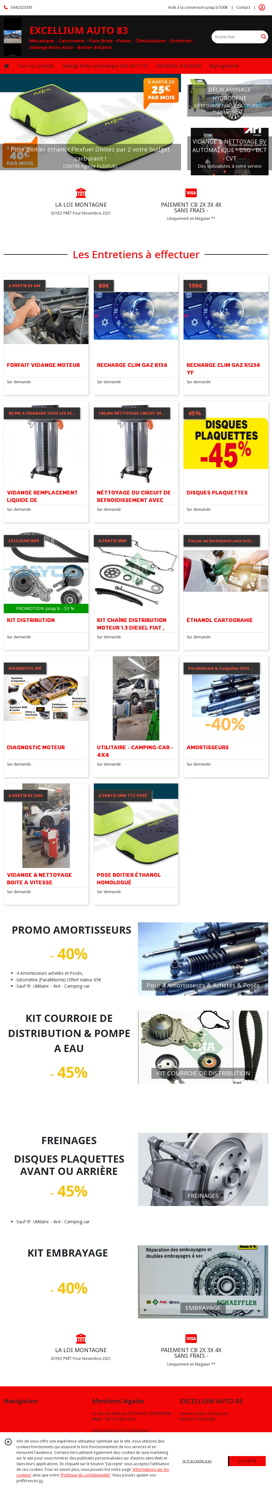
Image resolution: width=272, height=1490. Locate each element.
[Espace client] (262, 7)
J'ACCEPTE (247, 1461)
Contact (243, 7)
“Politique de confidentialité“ (85, 1475)
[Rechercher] (264, 37)
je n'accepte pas (197, 1461)
